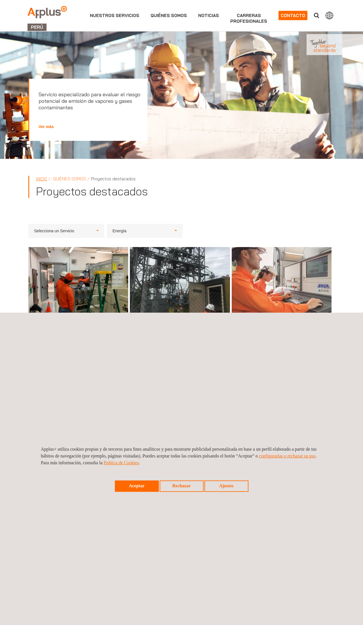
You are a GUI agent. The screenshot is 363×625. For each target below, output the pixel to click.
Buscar (316, 15)
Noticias (208, 15)
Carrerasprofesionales (248, 18)
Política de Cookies (121, 462)
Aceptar (136, 485)
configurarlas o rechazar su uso (287, 455)
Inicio (41, 178)
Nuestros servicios (114, 15)
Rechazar (181, 485)
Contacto (293, 15)
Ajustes (226, 485)
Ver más (46, 126)
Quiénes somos (169, 15)
